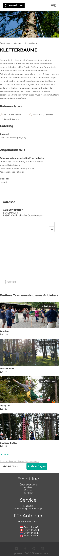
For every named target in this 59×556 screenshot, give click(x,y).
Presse (28, 489)
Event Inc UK (29, 535)
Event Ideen (5, 43)
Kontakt (28, 492)
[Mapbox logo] (10, 282)
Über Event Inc (28, 484)
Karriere (28, 487)
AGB (28, 553)
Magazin (28, 505)
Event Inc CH (29, 529)
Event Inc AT (29, 527)
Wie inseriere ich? (28, 521)
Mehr (4, 454)
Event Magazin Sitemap (28, 508)
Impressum (17, 553)
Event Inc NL (29, 532)
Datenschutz (40, 553)
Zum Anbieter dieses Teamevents (19, 461)
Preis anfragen (37, 466)
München (18, 43)
